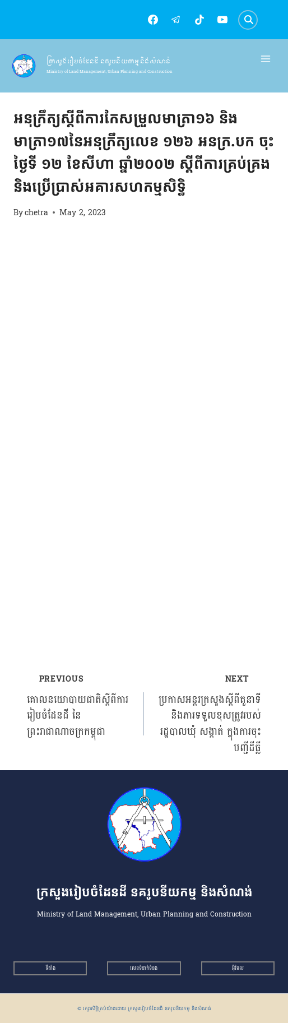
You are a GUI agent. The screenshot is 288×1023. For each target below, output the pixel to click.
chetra (36, 212)
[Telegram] (176, 20)
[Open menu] (266, 59)
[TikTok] (199, 20)
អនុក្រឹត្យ (25, 98)
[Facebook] (153, 20)
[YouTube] (222, 20)
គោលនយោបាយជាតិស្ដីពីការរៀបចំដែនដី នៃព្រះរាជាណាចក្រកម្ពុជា (80, 705)
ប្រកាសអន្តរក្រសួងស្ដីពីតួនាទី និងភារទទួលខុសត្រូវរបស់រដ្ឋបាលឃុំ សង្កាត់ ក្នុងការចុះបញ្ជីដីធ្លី (207, 714)
